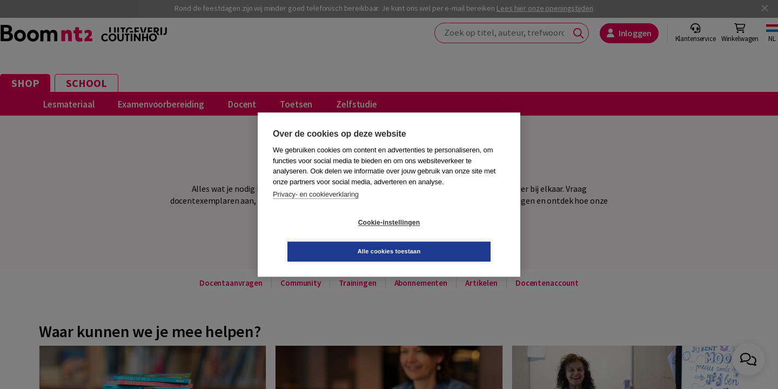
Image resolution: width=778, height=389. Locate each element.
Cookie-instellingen (325, 237)
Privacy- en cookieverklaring (316, 209)
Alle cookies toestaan (453, 236)
